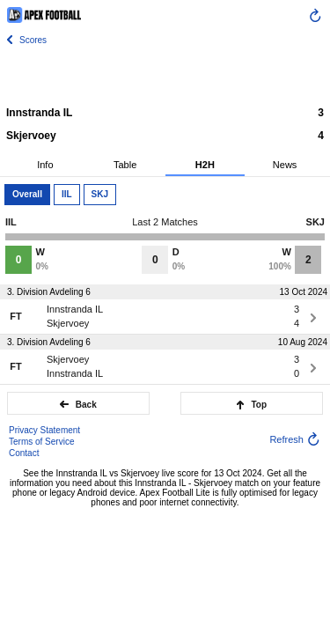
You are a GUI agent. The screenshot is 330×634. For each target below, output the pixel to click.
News (285, 164)
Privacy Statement (44, 430)
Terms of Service (41, 441)
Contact (24, 453)
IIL (67, 194)
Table (125, 164)
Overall (27, 194)
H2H (205, 164)
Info (45, 164)
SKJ (100, 194)
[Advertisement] (165, 75)
